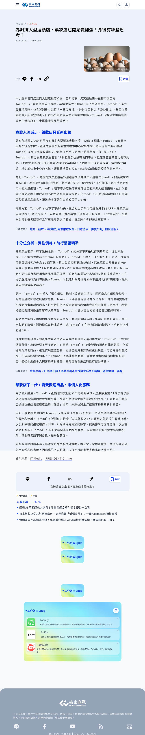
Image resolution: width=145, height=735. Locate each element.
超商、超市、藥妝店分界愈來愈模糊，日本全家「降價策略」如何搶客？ (74, 229)
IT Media (36, 458)
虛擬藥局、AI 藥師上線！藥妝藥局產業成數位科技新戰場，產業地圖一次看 (76, 371)
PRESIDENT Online (58, 458)
